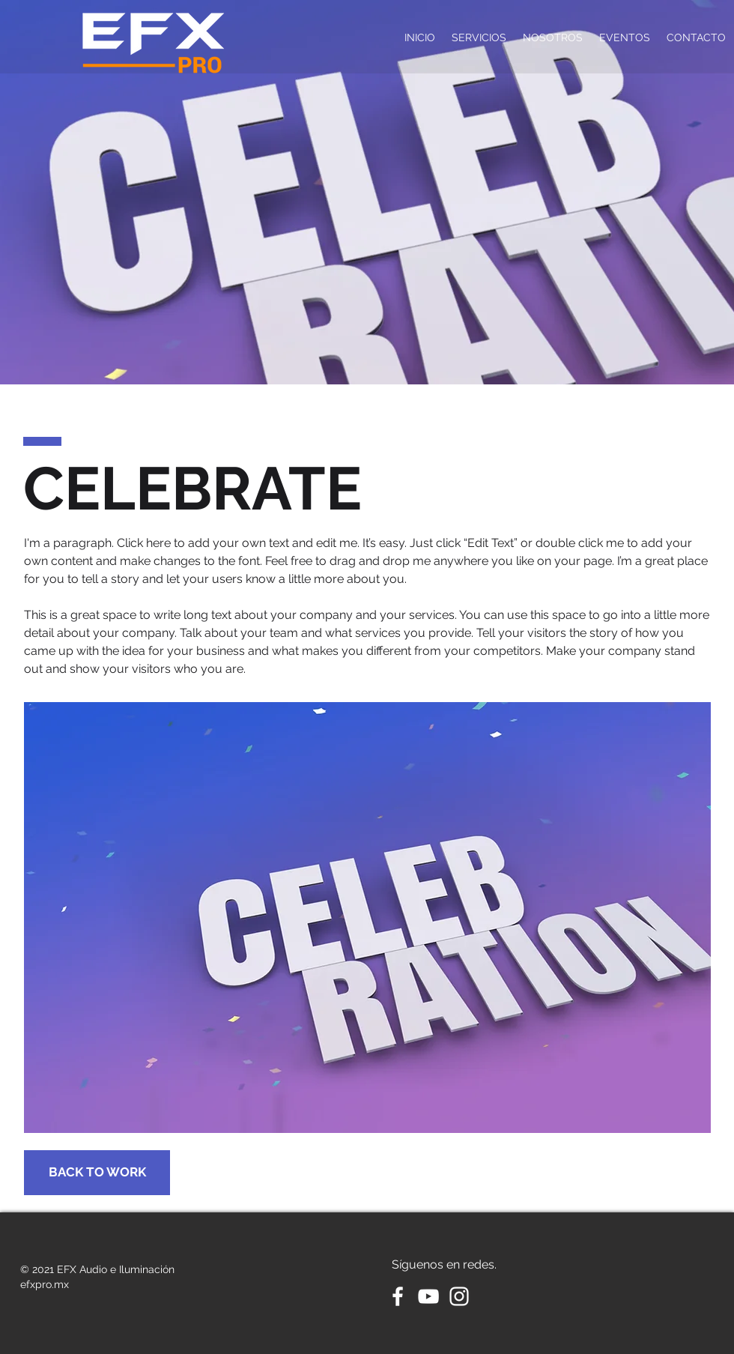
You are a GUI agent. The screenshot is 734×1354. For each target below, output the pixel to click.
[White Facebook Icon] (397, 1296)
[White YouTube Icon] (428, 1296)
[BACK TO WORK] (97, 1172)
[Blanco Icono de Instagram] (459, 1296)
